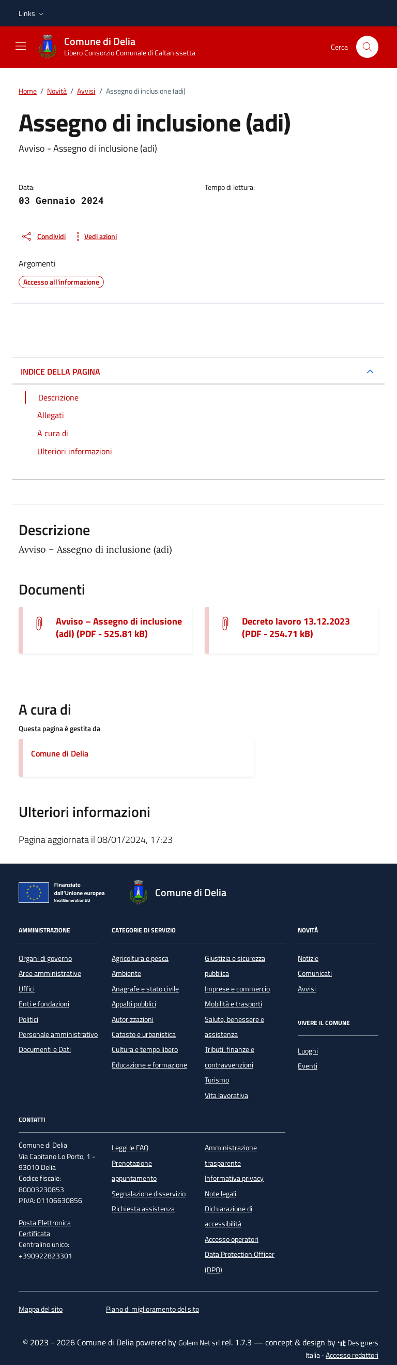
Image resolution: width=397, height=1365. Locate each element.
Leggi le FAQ (130, 1147)
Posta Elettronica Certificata (45, 1228)
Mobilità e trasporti (233, 1004)
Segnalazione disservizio (149, 1193)
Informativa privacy (234, 1178)
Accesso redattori (352, 1355)
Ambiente (126, 973)
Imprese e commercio (237, 989)
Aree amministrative (50, 973)
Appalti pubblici (134, 1004)
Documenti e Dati (45, 1049)
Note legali (220, 1193)
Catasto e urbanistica (144, 1034)
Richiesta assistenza (143, 1208)
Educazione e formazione (149, 1065)
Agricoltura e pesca (140, 958)
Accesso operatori (231, 1239)
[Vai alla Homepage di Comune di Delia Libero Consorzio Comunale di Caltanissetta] (121, 47)
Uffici (27, 989)
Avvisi (307, 989)
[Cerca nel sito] (367, 47)
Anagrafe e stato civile (145, 989)
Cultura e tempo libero (145, 1049)
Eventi (307, 1066)
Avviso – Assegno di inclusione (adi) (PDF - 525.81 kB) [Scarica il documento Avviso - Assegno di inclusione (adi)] (119, 627)
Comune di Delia (59, 753)
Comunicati (315, 973)
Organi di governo (45, 958)
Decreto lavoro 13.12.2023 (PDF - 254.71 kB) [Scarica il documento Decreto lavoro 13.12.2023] (296, 627)
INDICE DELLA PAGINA (60, 371)
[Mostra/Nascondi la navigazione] (20, 46)
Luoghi (308, 1051)
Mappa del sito (41, 1309)
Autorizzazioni (133, 1019)
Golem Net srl (199, 1342)
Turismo (217, 1080)
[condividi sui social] (43, 236)
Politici (28, 1019)
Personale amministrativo (58, 1034)
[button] (32, 13)
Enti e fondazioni (44, 1004)
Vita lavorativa (226, 1095)
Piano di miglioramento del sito (152, 1309)
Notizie (308, 958)
